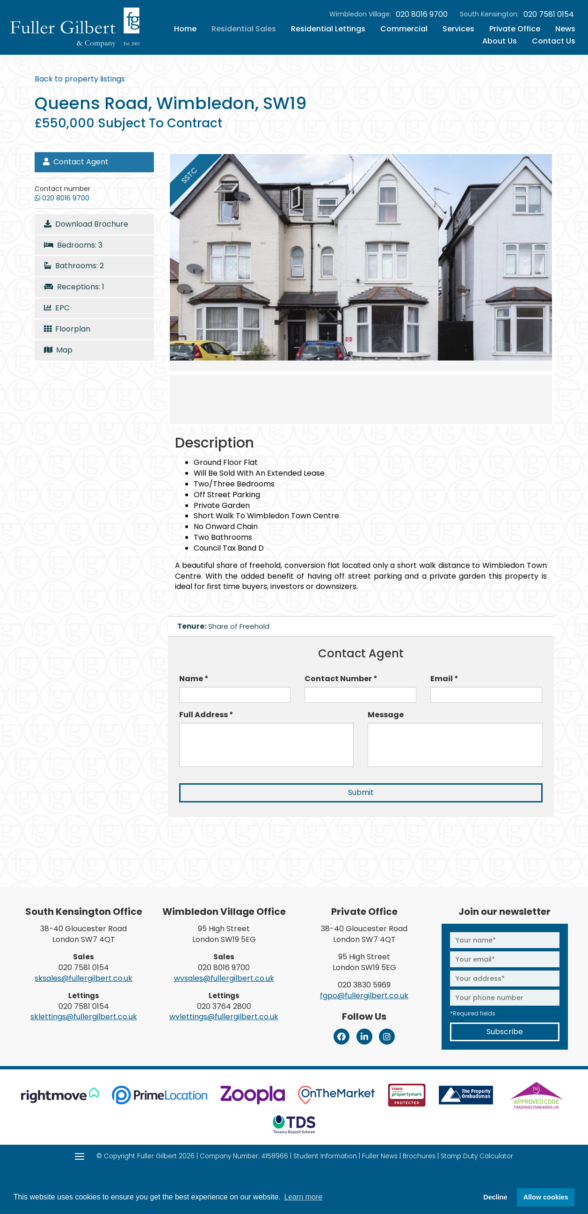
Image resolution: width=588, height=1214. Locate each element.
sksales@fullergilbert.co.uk (83, 978)
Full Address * (206, 715)
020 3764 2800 (224, 1006)
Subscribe (504, 1031)
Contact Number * (341, 679)
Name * (194, 679)
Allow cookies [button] (545, 1197)
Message (386, 715)
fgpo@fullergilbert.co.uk (364, 995)
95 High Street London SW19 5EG (224, 934)
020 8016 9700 (422, 14)
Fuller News (380, 1156)
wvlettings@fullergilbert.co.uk (223, 1016)
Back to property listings (80, 79)
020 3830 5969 (364, 984)
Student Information (325, 1156)
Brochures (419, 1156)
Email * (444, 679)
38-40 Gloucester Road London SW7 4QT (83, 934)
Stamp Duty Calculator (477, 1156)
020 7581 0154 (548, 14)
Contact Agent (76, 161)
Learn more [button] (303, 1197)
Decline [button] (495, 1197)
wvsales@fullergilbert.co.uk (224, 978)
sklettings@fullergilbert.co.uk (83, 1016)
